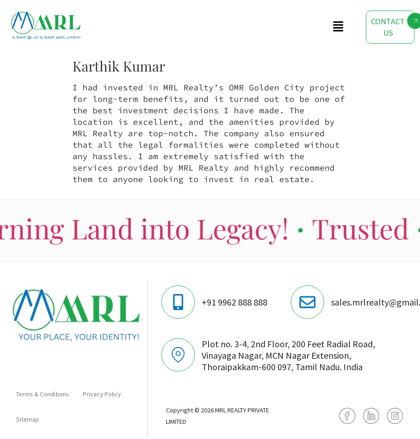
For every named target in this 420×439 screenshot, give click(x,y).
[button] (338, 27)
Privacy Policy (102, 394)
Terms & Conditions (42, 394)
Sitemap (27, 419)
